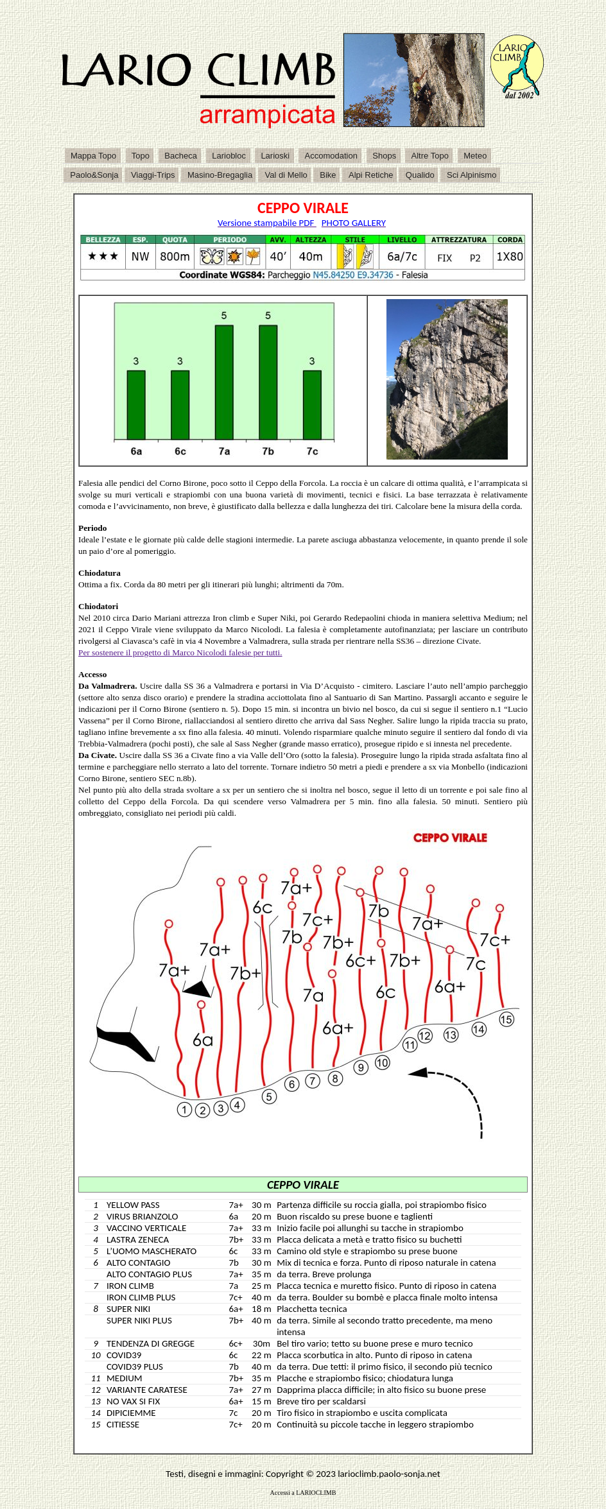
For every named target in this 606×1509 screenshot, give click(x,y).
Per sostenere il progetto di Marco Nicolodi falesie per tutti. (180, 652)
